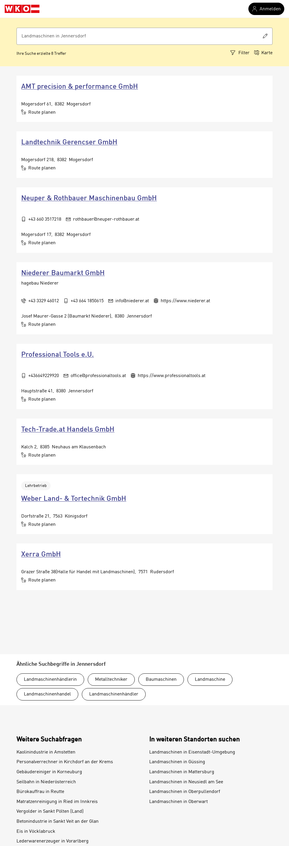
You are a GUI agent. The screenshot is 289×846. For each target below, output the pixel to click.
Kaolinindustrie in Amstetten (45, 752)
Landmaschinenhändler (113, 694)
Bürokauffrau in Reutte (40, 791)
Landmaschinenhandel (47, 694)
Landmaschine (210, 679)
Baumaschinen (161, 679)
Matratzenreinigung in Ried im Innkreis (57, 801)
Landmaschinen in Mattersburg (181, 772)
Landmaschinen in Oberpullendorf (184, 791)
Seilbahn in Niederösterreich (46, 782)
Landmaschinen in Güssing (177, 762)
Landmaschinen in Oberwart (178, 801)
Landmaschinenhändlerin (50, 679)
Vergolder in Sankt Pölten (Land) (50, 811)
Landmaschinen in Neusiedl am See (186, 782)
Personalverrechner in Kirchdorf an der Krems (64, 762)
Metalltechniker (111, 679)
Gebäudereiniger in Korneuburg (49, 772)
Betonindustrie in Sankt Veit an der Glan (57, 821)
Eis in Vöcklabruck (35, 831)
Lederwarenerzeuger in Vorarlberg (52, 841)
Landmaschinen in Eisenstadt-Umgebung (192, 752)
